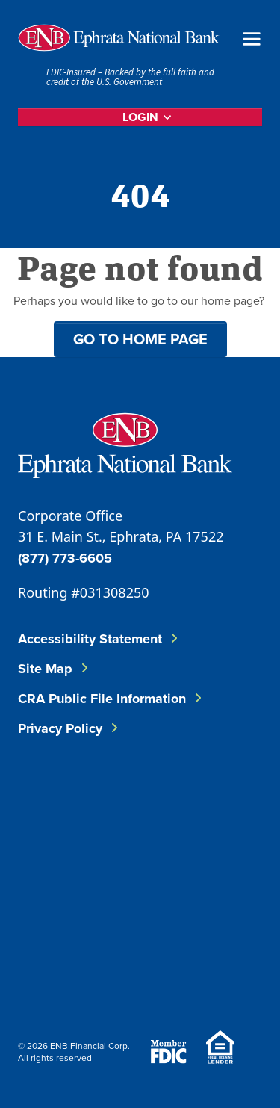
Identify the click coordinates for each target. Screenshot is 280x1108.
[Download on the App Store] (57, 972)
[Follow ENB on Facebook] (57, 802)
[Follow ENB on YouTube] (146, 876)
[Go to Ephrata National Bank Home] (125, 443)
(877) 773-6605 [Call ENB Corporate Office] (65, 558)
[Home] (119, 38)
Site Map (45, 668)
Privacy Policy (60, 728)
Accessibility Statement (90, 639)
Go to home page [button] (140, 339)
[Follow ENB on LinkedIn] (146, 802)
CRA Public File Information (102, 698)
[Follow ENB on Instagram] (57, 876)
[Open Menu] (251, 37)
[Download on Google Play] (137, 972)
